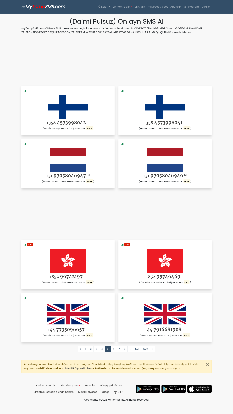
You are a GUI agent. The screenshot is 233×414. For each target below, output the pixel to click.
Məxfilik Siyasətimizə (78, 368)
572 (145, 349)
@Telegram (191, 7)
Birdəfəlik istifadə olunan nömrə (54, 392)
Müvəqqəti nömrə (111, 385)
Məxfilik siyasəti (87, 392)
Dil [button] (117, 392)
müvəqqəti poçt (158, 7)
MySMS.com (43, 7)
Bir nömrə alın (122, 7)
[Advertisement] (116, 59)
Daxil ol (205, 7)
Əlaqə (106, 392)
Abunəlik (175, 7)
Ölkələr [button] (103, 7)
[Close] (207, 364)
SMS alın (140, 7)
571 (137, 349)
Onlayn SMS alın (46, 385)
